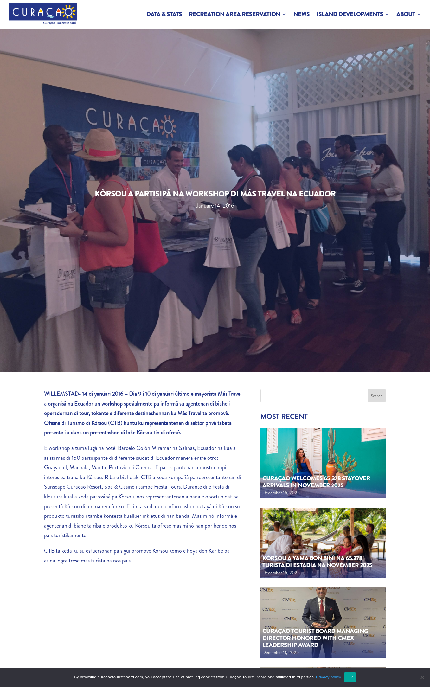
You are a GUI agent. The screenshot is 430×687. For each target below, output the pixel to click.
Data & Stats (164, 14)
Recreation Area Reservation (234, 14)
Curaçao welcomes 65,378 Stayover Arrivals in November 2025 (316, 482)
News (301, 14)
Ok (350, 677)
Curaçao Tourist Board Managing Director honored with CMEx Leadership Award (315, 638)
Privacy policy (328, 677)
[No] (422, 677)
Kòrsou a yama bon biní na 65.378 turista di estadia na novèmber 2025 (317, 561)
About (405, 14)
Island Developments (350, 14)
